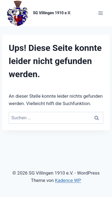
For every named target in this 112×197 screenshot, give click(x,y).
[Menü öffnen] (100, 13)
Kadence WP (68, 180)
